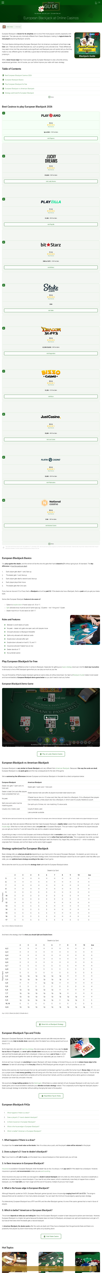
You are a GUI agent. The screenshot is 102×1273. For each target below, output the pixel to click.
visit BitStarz (51, 267)
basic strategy (67, 667)
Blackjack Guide (78, 675)
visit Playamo (50, 138)
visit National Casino (51, 525)
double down (17, 605)
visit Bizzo (51, 396)
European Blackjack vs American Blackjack (19, 89)
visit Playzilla (51, 224)
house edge (6, 827)
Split (7, 608)
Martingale (37, 1083)
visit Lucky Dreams (51, 181)
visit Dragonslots (51, 353)
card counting (45, 1171)
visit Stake (51, 310)
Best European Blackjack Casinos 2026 (18, 75)
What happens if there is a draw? (18, 1113)
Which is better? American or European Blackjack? (24, 1131)
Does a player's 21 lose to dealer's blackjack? (22, 1117)
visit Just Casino (51, 439)
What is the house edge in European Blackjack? (23, 1126)
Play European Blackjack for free (16, 84)
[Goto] (51, 753)
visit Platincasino (50, 482)
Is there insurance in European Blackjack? (21, 1122)
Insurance (5, 1169)
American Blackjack (62, 768)
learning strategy (27, 1049)
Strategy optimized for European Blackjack (19, 93)
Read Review (51, 126)
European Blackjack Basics (14, 80)
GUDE (51, 6)
